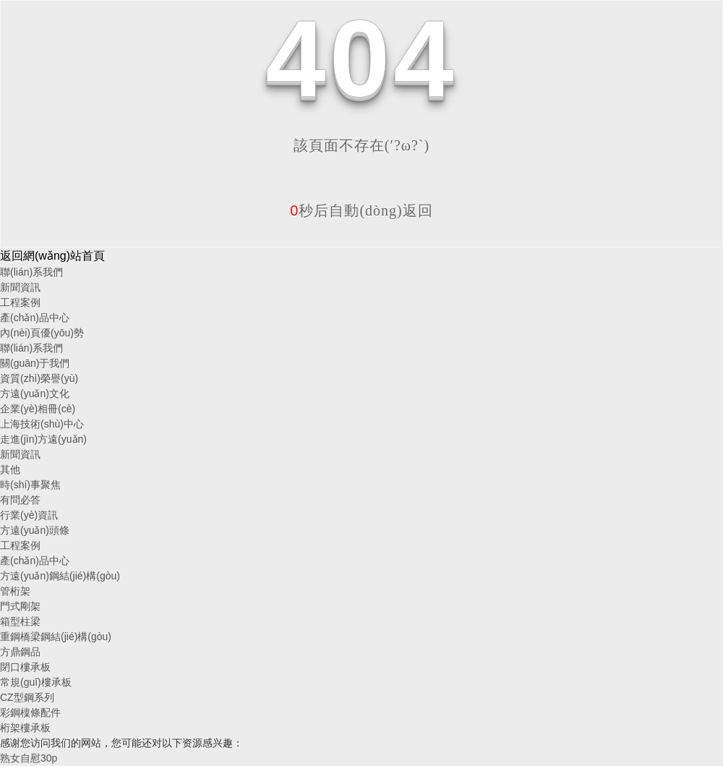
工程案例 (20, 302)
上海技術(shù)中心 (42, 424)
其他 (10, 469)
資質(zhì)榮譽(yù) (39, 378)
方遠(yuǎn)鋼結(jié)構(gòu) (60, 576)
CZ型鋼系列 (27, 697)
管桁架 (15, 591)
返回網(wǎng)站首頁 (52, 256)
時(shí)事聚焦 (30, 484)
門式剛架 (20, 606)
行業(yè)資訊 (29, 515)
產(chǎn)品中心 (34, 317)
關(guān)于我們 (34, 363)
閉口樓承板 (25, 667)
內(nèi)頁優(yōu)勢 (42, 333)
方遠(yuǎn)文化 (34, 393)
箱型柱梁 (20, 621)
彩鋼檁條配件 (30, 712)
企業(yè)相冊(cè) (37, 408)
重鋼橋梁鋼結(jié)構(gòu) (55, 636)
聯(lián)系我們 (31, 272)
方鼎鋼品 (20, 652)
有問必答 (20, 500)
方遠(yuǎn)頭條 (34, 530)
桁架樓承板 (25, 727)
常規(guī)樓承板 (36, 682)
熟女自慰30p (28, 758)
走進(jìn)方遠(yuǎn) (43, 439)
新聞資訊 (20, 287)
